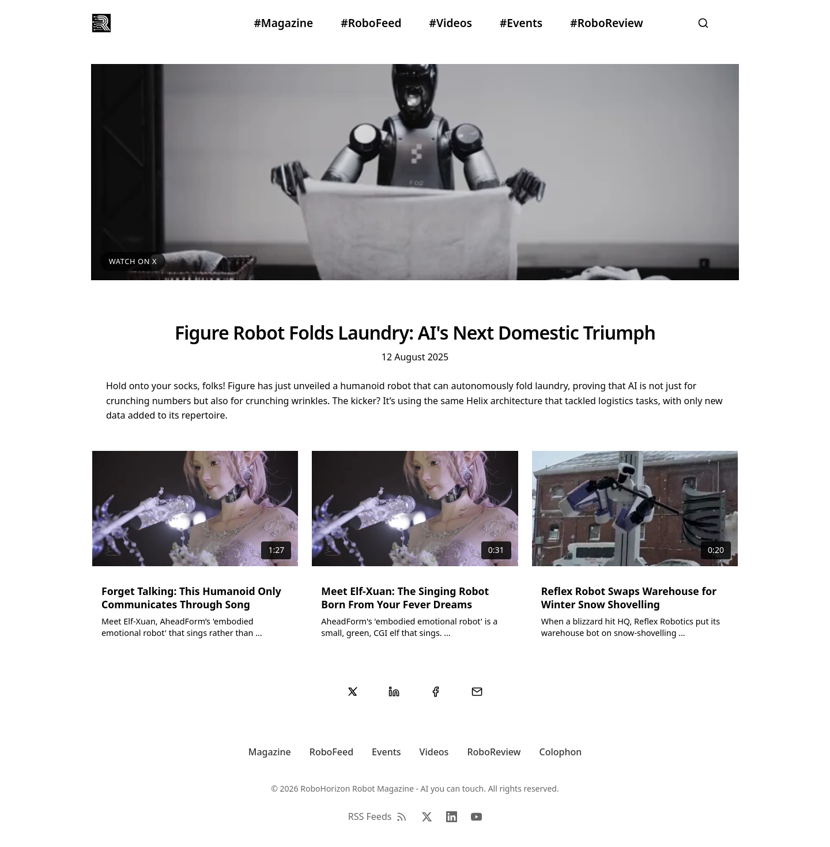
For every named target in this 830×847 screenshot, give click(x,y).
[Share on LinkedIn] (394, 691)
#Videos (450, 23)
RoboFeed (331, 752)
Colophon (561, 752)
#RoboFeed (371, 23)
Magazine (269, 752)
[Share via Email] (477, 691)
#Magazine (283, 23)
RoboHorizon (144, 22)
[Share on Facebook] (435, 691)
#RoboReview (606, 23)
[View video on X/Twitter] (414, 172)
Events (386, 752)
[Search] (703, 23)
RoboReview (493, 752)
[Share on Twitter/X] (352, 691)
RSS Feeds (378, 816)
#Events (521, 23)
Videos (434, 752)
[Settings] (733, 23)
